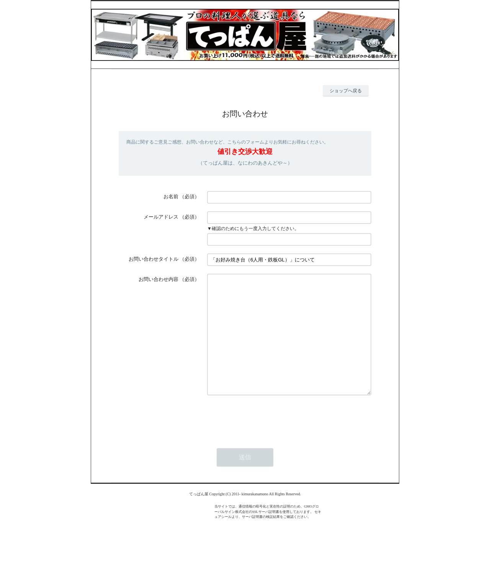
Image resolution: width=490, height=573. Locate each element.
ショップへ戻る (346, 90)
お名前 (170, 196)
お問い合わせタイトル (153, 259)
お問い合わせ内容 (158, 279)
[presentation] (265, 441)
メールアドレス (161, 217)
